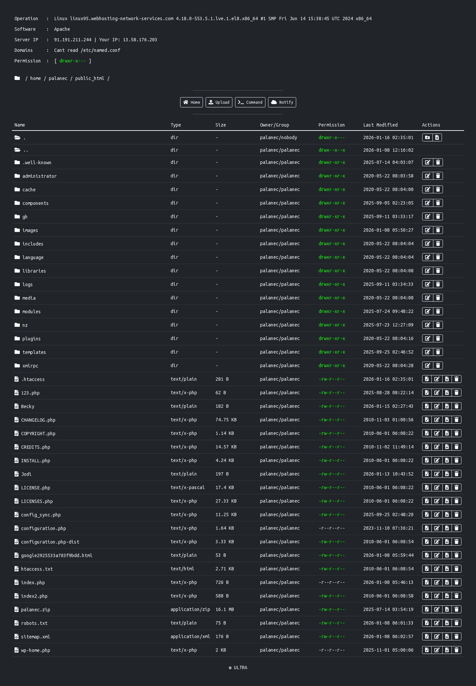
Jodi (23, 474)
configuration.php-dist (47, 542)
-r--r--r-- (332, 528)
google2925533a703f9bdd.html (54, 555)
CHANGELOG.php (35, 420)
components (32, 203)
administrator (36, 176)
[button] (427, 137)
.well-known (33, 162)
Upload (219, 102)
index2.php (31, 596)
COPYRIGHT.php (35, 433)
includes (29, 244)
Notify (282, 102)
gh (21, 216)
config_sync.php (38, 514)
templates (30, 352)
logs (24, 284)
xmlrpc (26, 365)
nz (21, 325)
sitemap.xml (32, 636)
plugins (28, 338)
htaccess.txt (34, 569)
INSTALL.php (32, 460)
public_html (89, 78)
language (29, 257)
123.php (27, 393)
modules (28, 311)
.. (21, 150)
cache (25, 189)
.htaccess (30, 379)
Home (191, 102)
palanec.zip (32, 609)
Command (250, 102)
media (25, 298)
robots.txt (31, 623)
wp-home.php (32, 650)
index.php (30, 582)
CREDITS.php (32, 447)
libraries (30, 271)
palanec (58, 78)
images (26, 230)
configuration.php (40, 528)
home (35, 78)
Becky (24, 406)
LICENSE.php (32, 487)
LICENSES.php (34, 501)
